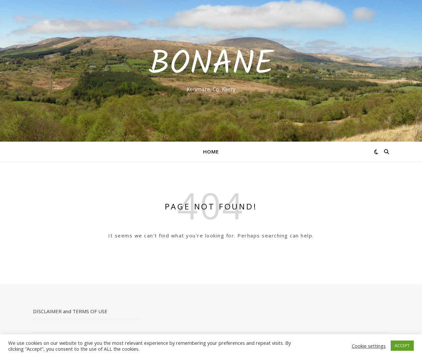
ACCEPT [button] (402, 345)
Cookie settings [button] (369, 346)
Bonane (211, 64)
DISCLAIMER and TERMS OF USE (70, 311)
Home (211, 151)
